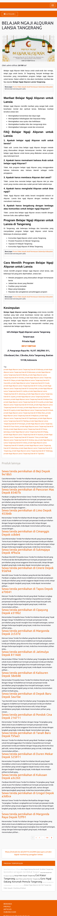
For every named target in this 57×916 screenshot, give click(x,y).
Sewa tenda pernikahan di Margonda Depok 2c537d (25, 632)
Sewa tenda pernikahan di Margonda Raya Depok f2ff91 (25, 815)
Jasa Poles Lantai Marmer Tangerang (27, 879)
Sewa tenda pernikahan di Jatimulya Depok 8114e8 (25, 653)
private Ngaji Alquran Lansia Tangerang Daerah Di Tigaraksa (24, 453)
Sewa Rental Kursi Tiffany (12, 869)
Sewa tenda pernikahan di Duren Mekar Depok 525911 (27, 755)
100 (47, 837)
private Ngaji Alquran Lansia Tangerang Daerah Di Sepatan (23, 434)
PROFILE (7, 907)
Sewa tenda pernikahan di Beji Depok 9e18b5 (26, 473)
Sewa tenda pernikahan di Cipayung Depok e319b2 (25, 611)
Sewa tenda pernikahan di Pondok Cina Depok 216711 (27, 716)
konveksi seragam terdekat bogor (22, 872)
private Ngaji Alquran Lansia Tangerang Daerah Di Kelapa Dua (31, 399)
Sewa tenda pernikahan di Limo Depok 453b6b (26, 512)
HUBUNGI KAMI (10, 912)
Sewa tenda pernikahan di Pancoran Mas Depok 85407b (28, 491)
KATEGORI (10, 14)
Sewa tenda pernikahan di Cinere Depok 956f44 (28, 569)
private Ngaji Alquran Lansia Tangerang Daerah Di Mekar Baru (24, 413)
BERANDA (8, 904)
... (42, 837)
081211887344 (29, 346)
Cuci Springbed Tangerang (18, 885)
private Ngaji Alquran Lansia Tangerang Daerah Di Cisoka (23, 386)
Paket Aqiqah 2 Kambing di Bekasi (15, 888)
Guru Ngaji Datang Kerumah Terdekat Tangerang (37, 869)
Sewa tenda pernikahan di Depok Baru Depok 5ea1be (26, 695)
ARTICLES (8, 909)
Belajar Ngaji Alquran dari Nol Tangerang (37, 885)
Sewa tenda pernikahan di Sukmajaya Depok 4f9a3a (26, 551)
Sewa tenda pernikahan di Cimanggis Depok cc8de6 (25, 533)
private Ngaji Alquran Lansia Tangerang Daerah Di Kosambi (23, 402)
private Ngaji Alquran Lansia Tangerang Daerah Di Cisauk (30, 383)
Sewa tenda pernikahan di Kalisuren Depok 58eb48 (25, 674)
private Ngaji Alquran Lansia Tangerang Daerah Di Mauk (34, 410)
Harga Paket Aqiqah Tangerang (24, 875)
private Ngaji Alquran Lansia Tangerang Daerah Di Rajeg (29, 432)
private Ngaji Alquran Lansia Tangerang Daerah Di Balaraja (23, 369)
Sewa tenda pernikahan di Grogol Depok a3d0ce (28, 794)
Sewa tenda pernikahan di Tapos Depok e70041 (27, 590)
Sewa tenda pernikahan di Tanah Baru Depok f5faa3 (26, 734)
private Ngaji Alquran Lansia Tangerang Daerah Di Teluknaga (32, 451)
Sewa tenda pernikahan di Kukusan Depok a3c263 (24, 776)
